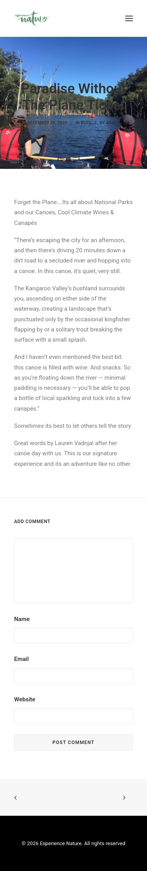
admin (113, 123)
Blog (86, 123)
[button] (129, 18)
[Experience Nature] (32, 18)
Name (22, 619)
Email (21, 659)
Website (24, 699)
